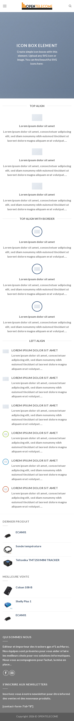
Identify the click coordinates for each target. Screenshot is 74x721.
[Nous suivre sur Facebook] (6, 673)
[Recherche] (70, 6)
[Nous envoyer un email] (12, 673)
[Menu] (5, 6)
